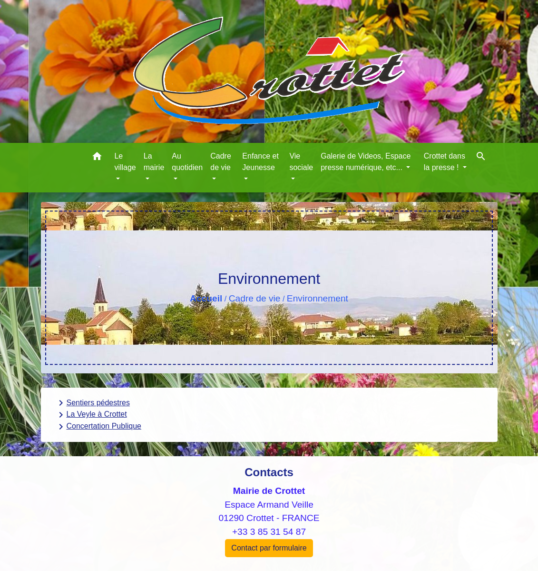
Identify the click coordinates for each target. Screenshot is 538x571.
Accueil (206, 298)
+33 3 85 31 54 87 (269, 532)
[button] (97, 158)
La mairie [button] (154, 161)
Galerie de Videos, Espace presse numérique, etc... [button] (366, 161)
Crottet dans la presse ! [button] (444, 161)
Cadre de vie (255, 298)
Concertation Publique (98, 426)
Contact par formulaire (268, 548)
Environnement (317, 298)
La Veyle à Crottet (91, 415)
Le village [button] (125, 161)
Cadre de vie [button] (220, 161)
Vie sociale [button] (301, 161)
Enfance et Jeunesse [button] (260, 161)
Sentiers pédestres (92, 403)
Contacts (269, 472)
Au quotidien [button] (187, 161)
